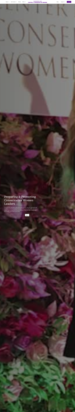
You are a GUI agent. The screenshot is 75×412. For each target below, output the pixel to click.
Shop (57, 1)
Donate (69, 1)
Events (19, 1)
